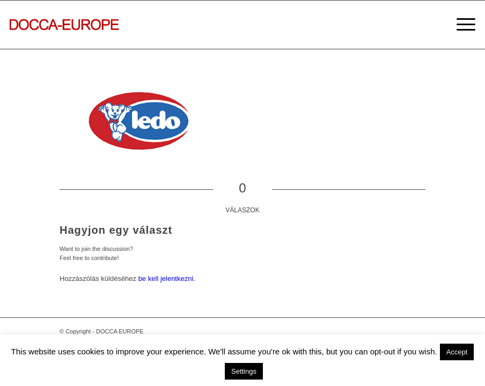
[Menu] (460, 25)
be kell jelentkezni (166, 278)
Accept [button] (457, 352)
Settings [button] (243, 371)
